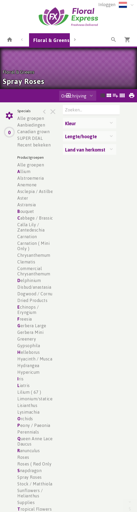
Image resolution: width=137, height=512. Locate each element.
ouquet (25, 211)
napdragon (29, 470)
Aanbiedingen (31, 125)
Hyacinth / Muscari (36, 359)
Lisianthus (27, 405)
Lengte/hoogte (81, 136)
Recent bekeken (34, 145)
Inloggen (106, 4)
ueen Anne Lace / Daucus (36, 441)
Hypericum (28, 372)
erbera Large (31, 325)
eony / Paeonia (33, 425)
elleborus (28, 352)
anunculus (28, 450)
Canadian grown (33, 131)
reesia (24, 319)
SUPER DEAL (30, 138)
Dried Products (32, 300)
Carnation (27, 236)
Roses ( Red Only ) (35, 464)
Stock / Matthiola (35, 483)
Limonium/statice (35, 398)
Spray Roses (29, 477)
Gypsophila (28, 345)
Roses (23, 457)
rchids (25, 418)
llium (23, 171)
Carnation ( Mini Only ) (33, 246)
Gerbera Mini (30, 332)
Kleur (70, 123)
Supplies (26, 502)
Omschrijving (73, 96)
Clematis (26, 262)
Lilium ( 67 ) (29, 392)
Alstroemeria (30, 178)
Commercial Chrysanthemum (33, 271)
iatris (23, 385)
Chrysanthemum (33, 255)
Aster (22, 198)
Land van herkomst (85, 150)
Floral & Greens (51, 40)
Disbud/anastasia (34, 287)
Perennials (28, 432)
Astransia (26, 204)
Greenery (26, 339)
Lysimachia (28, 412)
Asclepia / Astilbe (35, 191)
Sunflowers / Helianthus (30, 493)
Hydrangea (28, 365)
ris (20, 378)
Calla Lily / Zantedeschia (31, 227)
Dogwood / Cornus (35, 293)
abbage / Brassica (36, 218)
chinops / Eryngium (28, 309)
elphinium (29, 280)
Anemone (27, 184)
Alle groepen (30, 118)
